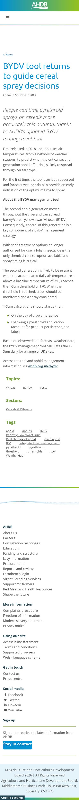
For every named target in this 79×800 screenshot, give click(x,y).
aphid (10, 431)
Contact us (11, 673)
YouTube (15, 710)
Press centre (13, 678)
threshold (12, 451)
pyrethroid (13, 447)
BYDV (43, 431)
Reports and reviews (19, 568)
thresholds (35, 451)
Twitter (13, 700)
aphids (27, 431)
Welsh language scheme (21, 657)
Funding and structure (20, 553)
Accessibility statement (20, 642)
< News (8, 55)
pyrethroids (37, 447)
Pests (43, 387)
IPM (8, 443)
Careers (9, 538)
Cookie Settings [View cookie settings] (12, 798)
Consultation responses (21, 543)
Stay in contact (17, 744)
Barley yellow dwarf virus (23, 435)
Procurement (13, 563)
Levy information (16, 558)
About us (10, 533)
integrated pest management (39, 443)
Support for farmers (18, 584)
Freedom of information (21, 615)
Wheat (10, 387)
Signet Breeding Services (22, 579)
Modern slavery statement (23, 620)
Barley (27, 387)
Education (11, 548)
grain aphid (52, 439)
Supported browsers (19, 652)
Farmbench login (16, 574)
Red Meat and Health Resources (27, 589)
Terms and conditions (20, 647)
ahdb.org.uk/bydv (43, 366)
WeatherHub (15, 455)
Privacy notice (14, 626)
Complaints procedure (20, 610)
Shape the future (16, 594)
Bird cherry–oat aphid (21, 439)
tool (53, 451)
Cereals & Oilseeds (19, 409)
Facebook (15, 695)
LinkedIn (14, 705)
